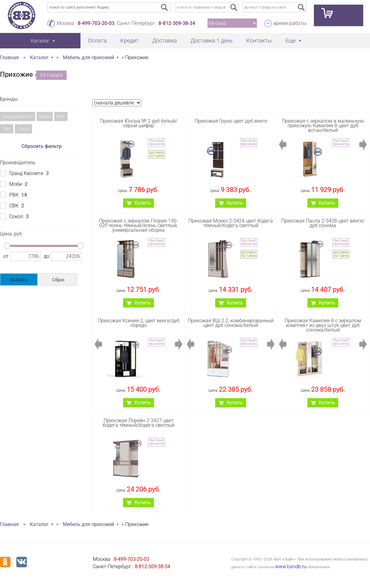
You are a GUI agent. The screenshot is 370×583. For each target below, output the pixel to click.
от (6, 256)
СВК (6, 128)
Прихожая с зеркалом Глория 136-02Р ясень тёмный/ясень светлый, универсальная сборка (138, 225)
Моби (44, 116)
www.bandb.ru (290, 566)
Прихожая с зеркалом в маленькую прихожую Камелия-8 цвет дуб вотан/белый (323, 125)
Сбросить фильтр (42, 146)
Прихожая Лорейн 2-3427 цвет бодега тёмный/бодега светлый (139, 423)
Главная (9, 57)
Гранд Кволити (17, 116)
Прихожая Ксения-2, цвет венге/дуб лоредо (138, 323)
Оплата (97, 40)
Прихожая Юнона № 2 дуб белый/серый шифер (138, 123)
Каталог (39, 57)
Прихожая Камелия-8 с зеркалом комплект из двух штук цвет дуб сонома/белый (323, 325)
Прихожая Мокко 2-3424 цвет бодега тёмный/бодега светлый (230, 223)
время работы (289, 23)
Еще (291, 40)
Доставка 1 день (212, 40)
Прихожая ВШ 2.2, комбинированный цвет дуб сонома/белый (230, 323)
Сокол (23, 128)
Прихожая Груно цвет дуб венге (231, 121)
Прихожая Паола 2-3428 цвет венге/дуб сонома (322, 223)
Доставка (164, 40)
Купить (142, 203)
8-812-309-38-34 (176, 23)
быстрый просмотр (156, 142)
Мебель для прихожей (88, 57)
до (46, 256)
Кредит (129, 40)
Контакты (259, 40)
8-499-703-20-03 (96, 23)
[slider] (7, 246)
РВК (61, 116)
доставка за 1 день (156, 154)
